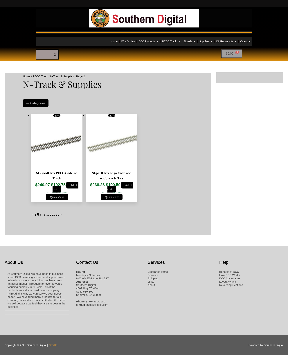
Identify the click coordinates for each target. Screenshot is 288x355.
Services (153, 275)
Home (114, 41)
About (151, 284)
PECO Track (171, 41)
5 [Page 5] (44, 214)
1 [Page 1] (35, 214)
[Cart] (231, 53)
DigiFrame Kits (226, 41)
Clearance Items (158, 271)
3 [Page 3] (40, 214)
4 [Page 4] (42, 214)
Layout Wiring (227, 281)
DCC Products (148, 41)
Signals (190, 41)
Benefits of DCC (229, 271)
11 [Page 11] (57, 214)
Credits (53, 345)
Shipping (153, 278)
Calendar (245, 41)
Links (151, 281)
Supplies (206, 41)
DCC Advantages (229, 278)
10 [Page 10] (53, 214)
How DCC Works (229, 275)
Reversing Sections (231, 284)
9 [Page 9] (50, 214)
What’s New (128, 41)
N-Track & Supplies (62, 76)
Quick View (57, 197)
